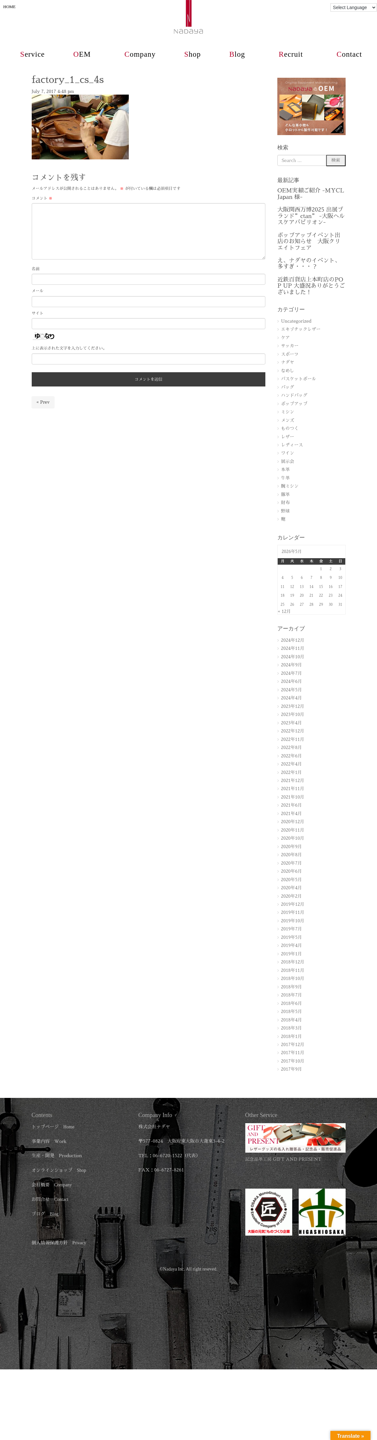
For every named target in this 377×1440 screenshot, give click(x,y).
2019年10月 (292, 921)
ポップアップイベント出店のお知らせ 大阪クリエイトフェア (308, 241)
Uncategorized (296, 321)
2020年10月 (292, 838)
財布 (285, 503)
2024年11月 (292, 648)
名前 (35, 269)
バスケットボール (298, 379)
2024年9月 (291, 665)
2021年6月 (291, 805)
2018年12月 (292, 962)
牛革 (285, 478)
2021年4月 (291, 814)
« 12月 (284, 611)
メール (38, 291)
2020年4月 (291, 888)
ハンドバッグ (294, 395)
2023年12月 (292, 706)
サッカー (289, 346)
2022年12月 (292, 731)
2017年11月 (292, 1053)
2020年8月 (291, 855)
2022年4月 (291, 764)
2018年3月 (291, 1028)
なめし (287, 371)
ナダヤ (287, 362)
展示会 (287, 461)
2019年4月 (291, 945)
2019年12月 (292, 904)
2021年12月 (292, 780)
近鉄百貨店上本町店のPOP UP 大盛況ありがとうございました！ (311, 286)
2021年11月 (292, 789)
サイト (38, 313)
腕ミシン (289, 486)
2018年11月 (292, 970)
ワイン (287, 453)
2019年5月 (291, 937)
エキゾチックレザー (300, 329)
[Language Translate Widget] (353, 7)
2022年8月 (291, 747)
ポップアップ (294, 404)
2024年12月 (292, 640)
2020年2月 (291, 896)
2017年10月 (292, 1061)
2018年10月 (292, 978)
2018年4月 (291, 1020)
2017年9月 (291, 1069)
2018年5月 (291, 1011)
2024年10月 (292, 657)
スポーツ (289, 354)
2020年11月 (292, 830)
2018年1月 (291, 1036)
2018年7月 (291, 995)
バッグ (287, 387)
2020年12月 (292, 822)
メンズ (287, 420)
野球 (285, 511)
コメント (42, 198)
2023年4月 (291, 723)
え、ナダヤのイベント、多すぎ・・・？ (308, 264)
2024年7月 (291, 673)
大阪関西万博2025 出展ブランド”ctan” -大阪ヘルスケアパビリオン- (311, 216)
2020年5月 (291, 880)
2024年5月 (291, 690)
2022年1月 (291, 772)
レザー (287, 437)
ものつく (289, 428)
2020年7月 (291, 863)
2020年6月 (291, 871)
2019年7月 (291, 929)
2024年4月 (291, 698)
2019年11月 (292, 912)
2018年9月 (291, 987)
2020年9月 (291, 847)
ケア (285, 338)
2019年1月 (291, 954)
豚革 (285, 494)
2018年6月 (291, 1003)
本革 (285, 469)
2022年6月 (291, 756)
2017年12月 (292, 1045)
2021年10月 (292, 797)
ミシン (287, 412)
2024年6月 (291, 681)
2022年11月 (292, 739)
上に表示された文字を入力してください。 (69, 348)
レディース (292, 445)
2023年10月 (292, 714)
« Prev (43, 402)
